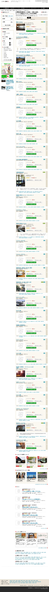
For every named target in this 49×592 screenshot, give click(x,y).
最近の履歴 (45, 1)
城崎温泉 (19, 581)
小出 (20, 553)
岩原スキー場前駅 (27, 34)
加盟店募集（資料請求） (23, 585)
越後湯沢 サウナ (21, 192)
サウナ (27, 564)
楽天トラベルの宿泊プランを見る (31, 62)
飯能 (21, 582)
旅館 (28, 558)
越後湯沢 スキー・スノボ (26, 117)
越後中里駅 (22, 34)
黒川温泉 (33, 581)
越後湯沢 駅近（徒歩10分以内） (41, 33)
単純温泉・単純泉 (24, 558)
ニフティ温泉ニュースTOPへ (42, 547)
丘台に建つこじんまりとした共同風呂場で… (31, 499)
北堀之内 (26, 553)
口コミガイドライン (37, 585)
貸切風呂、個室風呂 (39, 558)
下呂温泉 (22, 581)
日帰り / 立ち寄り (7, 33)
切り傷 (36, 559)
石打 (29, 552)
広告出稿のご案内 (30, 585)
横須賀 (14, 582)
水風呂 (38, 559)
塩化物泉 (35, 564)
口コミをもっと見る (44, 528)
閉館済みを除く (32, 19)
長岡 (39, 553)
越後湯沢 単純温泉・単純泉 (22, 51)
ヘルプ (42, 585)
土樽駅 (20, 34)
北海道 (29, 580)
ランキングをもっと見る (43, 468)
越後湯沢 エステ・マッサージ (33, 33)
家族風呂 (5, 56)
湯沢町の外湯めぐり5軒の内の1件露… (30, 515)
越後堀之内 (22, 553)
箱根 (13, 581)
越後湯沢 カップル (25, 33)
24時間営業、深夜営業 (8, 50)
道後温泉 (29, 581)
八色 (18, 553)
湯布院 (36, 581)
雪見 (30, 559)
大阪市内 (26, 582)
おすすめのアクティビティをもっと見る (41, 484)
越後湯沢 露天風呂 (37, 419)
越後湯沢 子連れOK (38, 51)
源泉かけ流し (23, 564)
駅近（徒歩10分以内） (18, 559)
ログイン (43, 2)
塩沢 (40, 552)
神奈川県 (11, 580)
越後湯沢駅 (31, 34)
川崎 (12, 582)
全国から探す (10, 15)
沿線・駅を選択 (7, 25)
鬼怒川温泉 (39, 581)
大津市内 (33, 582)
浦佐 (16, 553)
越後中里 (18, 552)
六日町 (42, 552)
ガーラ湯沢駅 (38, 192)
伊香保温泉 (26, 581)
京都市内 (30, 582)
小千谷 (32, 553)
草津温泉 (11, 581)
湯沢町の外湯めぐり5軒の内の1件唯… (30, 523)
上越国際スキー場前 (36, 552)
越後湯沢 (27, 552)
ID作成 (47, 2)
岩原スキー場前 (23, 552)
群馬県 (22, 580)
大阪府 (27, 580)
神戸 (36, 582)
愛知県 (34, 580)
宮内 (38, 553)
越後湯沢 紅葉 (25, 156)
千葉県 (16, 580)
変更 (11, 18)
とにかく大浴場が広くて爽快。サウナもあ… (31, 491)
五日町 (45, 552)
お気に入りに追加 (38, 60)
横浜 (10, 582)
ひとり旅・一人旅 (18, 558)
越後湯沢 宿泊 (21, 33)
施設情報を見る (30, 60)
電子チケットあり (20, 19)
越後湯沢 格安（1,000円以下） (39, 191)
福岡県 (37, 580)
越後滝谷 (35, 553)
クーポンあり (26, 19)
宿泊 (4, 34)
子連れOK (32, 559)
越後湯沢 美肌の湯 (25, 450)
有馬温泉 (16, 581)
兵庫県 (19, 580)
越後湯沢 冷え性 (33, 51)
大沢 (31, 552)
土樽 (16, 552)
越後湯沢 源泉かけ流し (43, 436)
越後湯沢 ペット (40, 378)
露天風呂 (5, 54)
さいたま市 (19, 582)
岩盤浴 (5, 53)
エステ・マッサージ (26, 559)
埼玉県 (14, 580)
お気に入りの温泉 (38, 1)
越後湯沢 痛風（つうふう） (27, 378)
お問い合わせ (46, 585)
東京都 (24, 580)
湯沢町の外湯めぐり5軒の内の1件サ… (30, 507)
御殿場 (24, 582)
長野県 (32, 580)
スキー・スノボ (31, 564)
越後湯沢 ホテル (25, 78)
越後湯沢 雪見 (25, 307)
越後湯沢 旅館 (41, 117)
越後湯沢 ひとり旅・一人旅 (30, 191)
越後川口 (29, 553)
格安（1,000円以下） (32, 558)
